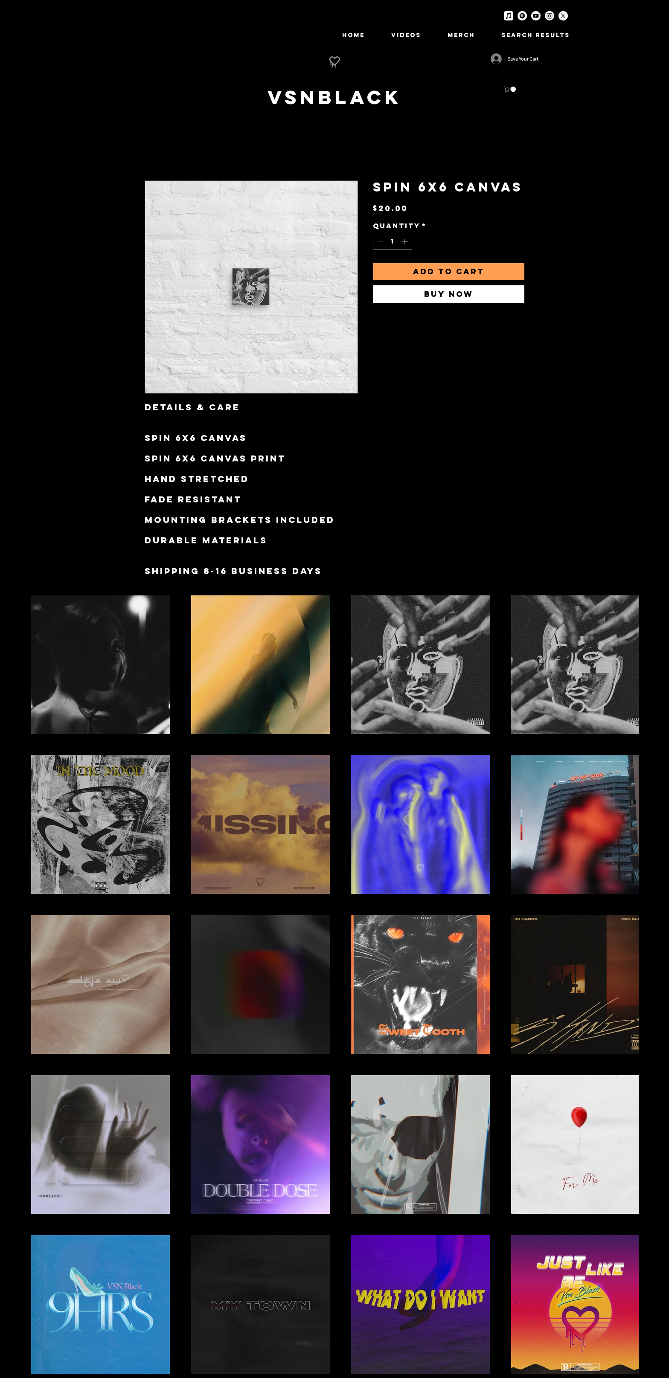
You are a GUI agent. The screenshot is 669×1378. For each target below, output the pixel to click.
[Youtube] (536, 15)
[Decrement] (379, 241)
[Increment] (405, 241)
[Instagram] (549, 15)
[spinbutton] (392, 241)
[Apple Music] (508, 15)
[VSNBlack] (335, 97)
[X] (563, 15)
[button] (510, 89)
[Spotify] (522, 15)
